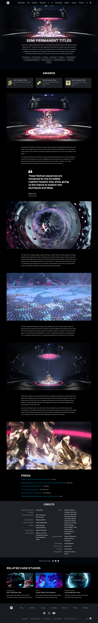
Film (28, 3)
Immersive (43, 3)
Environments (53, 57)
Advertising (21, 3)
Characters (61, 57)
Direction (49, 62)
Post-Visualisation (36, 57)
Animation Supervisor (46, 60)
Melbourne (86, 608)
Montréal (32, 608)
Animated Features (71, 57)
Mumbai (75, 608)
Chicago (43, 608)
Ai (52, 3)
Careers (74, 3)
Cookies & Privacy (47, 618)
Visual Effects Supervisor (59, 60)
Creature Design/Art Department (31, 60)
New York (64, 608)
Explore (67, 3)
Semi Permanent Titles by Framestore (31, 486)
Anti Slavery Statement (35, 618)
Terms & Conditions (57, 618)
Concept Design (26, 57)
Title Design (70, 60)
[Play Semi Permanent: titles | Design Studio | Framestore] (49, 117)
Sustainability (25, 618)
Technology (58, 3)
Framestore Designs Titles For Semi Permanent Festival (36, 479)
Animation (45, 57)
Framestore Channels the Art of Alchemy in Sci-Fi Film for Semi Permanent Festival (43, 483)
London (21, 608)
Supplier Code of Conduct (70, 618)
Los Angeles (54, 608)
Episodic (34, 3)
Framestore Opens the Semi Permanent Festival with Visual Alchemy (39, 496)
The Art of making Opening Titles (30, 489)
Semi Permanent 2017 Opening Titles (31, 493)
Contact (81, 3)
